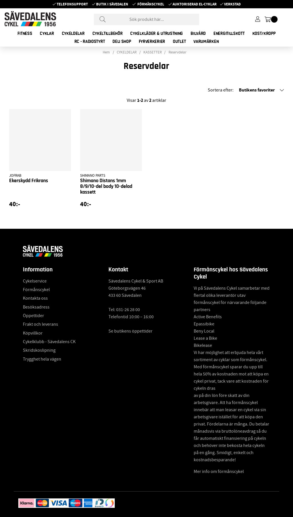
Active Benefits (208, 317)
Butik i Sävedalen (112, 4)
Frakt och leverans (40, 324)
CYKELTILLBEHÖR (107, 33)
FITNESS (24, 33)
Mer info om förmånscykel (219, 471)
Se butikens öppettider (130, 331)
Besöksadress (36, 307)
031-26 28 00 (128, 310)
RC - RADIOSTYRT (89, 41)
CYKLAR (47, 33)
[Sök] (146, 19)
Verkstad (232, 4)
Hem (106, 52)
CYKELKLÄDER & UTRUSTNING (156, 33)
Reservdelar (178, 52)
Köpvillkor (33, 333)
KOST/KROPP (264, 33)
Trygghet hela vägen (42, 359)
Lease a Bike (205, 338)
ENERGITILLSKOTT (229, 33)
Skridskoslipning (39, 350)
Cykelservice (35, 281)
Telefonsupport (72, 4)
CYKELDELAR (73, 33)
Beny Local (204, 331)
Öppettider (33, 316)
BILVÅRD (198, 33)
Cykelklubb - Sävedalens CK (49, 342)
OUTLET (179, 41)
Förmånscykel (150, 4)
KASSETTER (152, 52)
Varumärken (206, 41)
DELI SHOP (121, 41)
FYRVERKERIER (152, 41)
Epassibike (204, 324)
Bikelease (203, 345)
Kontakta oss (35, 298)
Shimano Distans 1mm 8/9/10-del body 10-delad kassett (106, 186)
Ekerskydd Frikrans (28, 180)
